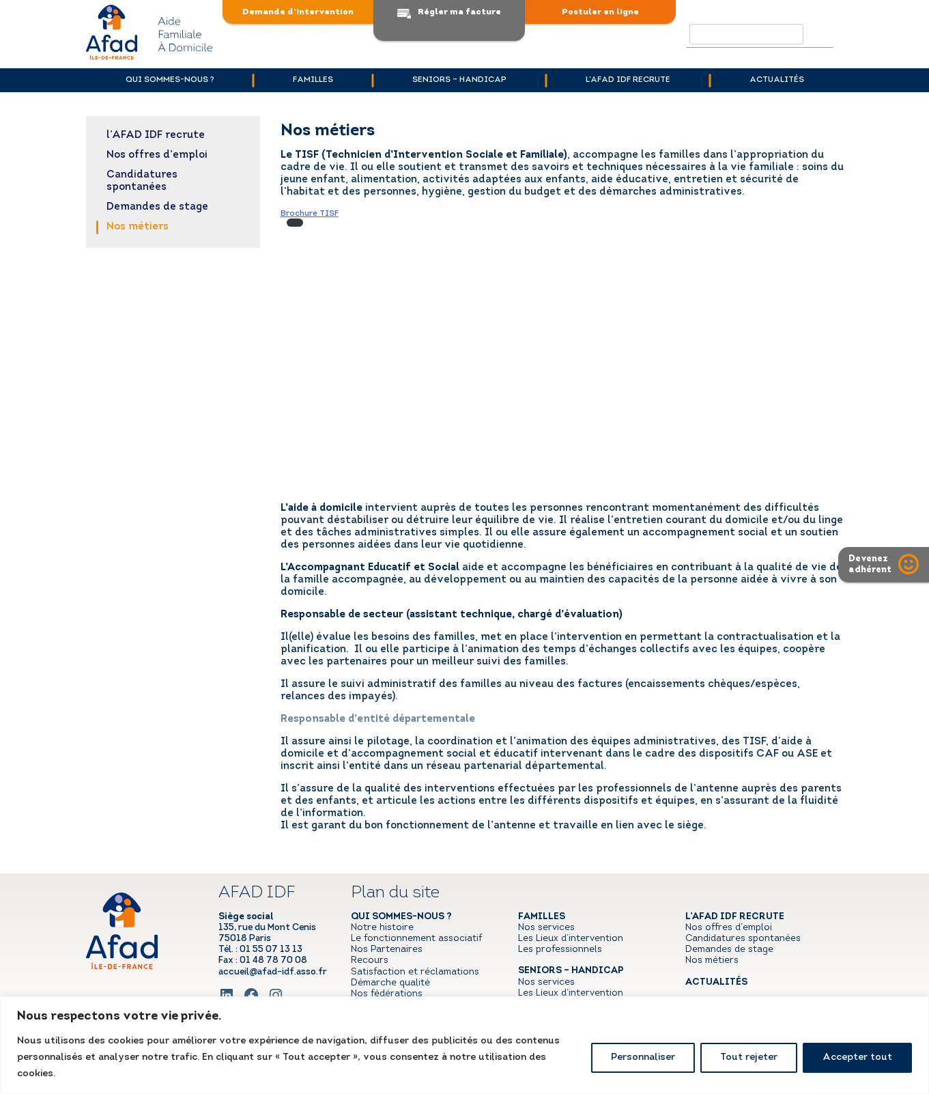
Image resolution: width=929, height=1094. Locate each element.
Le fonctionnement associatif (416, 938)
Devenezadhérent (869, 564)
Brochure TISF (310, 214)
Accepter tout (857, 1057)
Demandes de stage (157, 207)
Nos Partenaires (387, 949)
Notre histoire (382, 927)
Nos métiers (137, 227)
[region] (464, 1045)
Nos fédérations (387, 994)
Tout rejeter (748, 1057)
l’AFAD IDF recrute (628, 80)
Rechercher (820, 34)
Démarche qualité (390, 983)
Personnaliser (643, 1057)
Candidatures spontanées (141, 181)
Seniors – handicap (459, 80)
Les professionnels (560, 949)
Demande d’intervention (298, 12)
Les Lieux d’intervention (570, 938)
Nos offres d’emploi (157, 155)
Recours (369, 960)
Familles (313, 80)
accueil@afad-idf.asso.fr (272, 972)
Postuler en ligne (600, 12)
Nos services (546, 927)
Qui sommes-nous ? (170, 80)
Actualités (776, 80)
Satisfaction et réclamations (415, 972)
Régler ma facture (459, 12)
